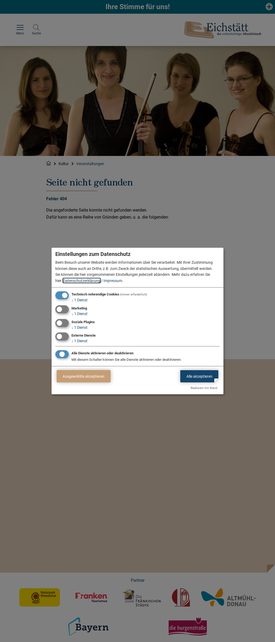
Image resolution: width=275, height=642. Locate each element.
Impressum (112, 280)
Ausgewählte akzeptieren (83, 376)
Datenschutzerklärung (81, 280)
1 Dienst (79, 300)
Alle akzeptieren (199, 376)
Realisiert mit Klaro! (204, 388)
